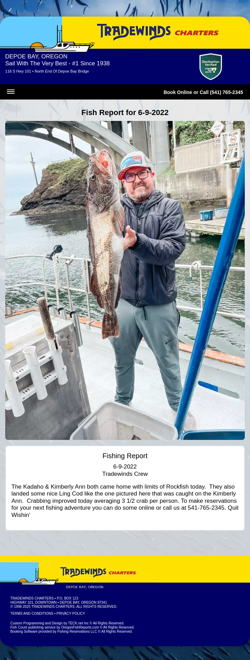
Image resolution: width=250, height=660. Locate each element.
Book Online (177, 92)
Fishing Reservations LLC (77, 631)
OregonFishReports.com (80, 627)
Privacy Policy (70, 613)
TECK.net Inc (78, 623)
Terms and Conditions (31, 613)
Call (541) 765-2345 (221, 92)
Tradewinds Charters (32, 598)
